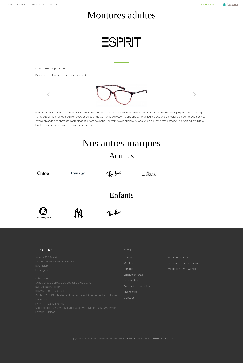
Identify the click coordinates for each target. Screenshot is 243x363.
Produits (22, 4)
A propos (9, 4)
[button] (48, 95)
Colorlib (131, 338)
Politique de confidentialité (184, 263)
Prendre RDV (207, 4)
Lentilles (128, 269)
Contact (52, 4)
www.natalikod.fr (163, 338)
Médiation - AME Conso (182, 269)
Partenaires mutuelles (137, 286)
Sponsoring (131, 292)
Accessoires (131, 280)
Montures (129, 263)
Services (37, 4)
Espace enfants (133, 275)
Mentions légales (178, 257)
